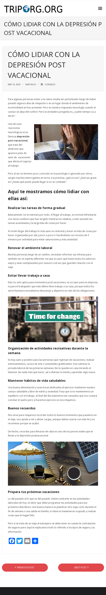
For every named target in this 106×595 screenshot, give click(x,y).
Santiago (30, 84)
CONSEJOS (50, 84)
